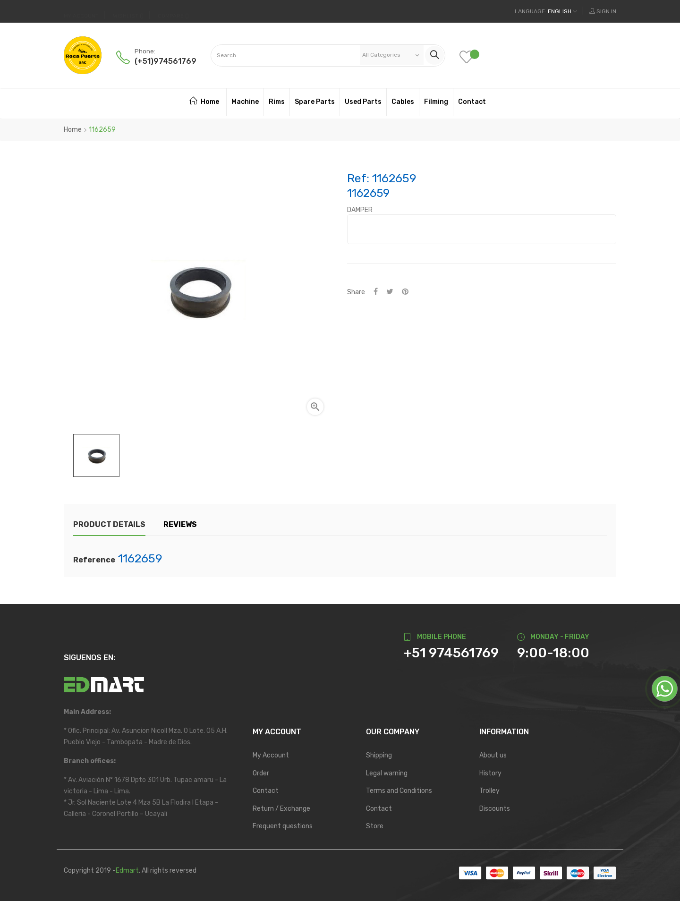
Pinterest (405, 292)
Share (376, 292)
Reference (94, 560)
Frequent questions (283, 826)
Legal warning (387, 773)
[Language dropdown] (546, 11)
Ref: (358, 178)
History (490, 773)
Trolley (489, 791)
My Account (271, 755)
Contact (266, 791)
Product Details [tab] (109, 524)
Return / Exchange (281, 809)
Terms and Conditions (399, 791)
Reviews (180, 524)
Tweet (389, 292)
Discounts (494, 809)
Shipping (379, 755)
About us (493, 755)
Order (261, 773)
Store (374, 826)
